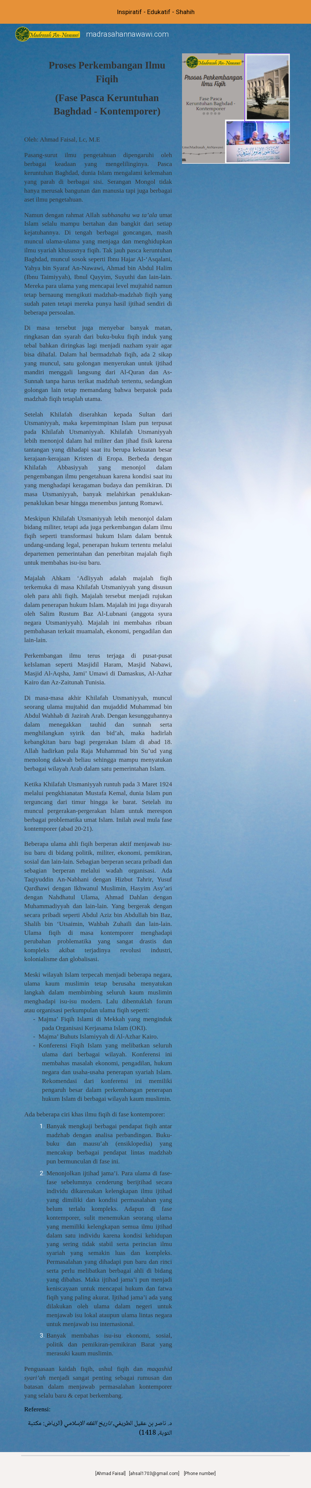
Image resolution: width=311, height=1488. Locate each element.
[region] (155, 12)
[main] (98, 88)
